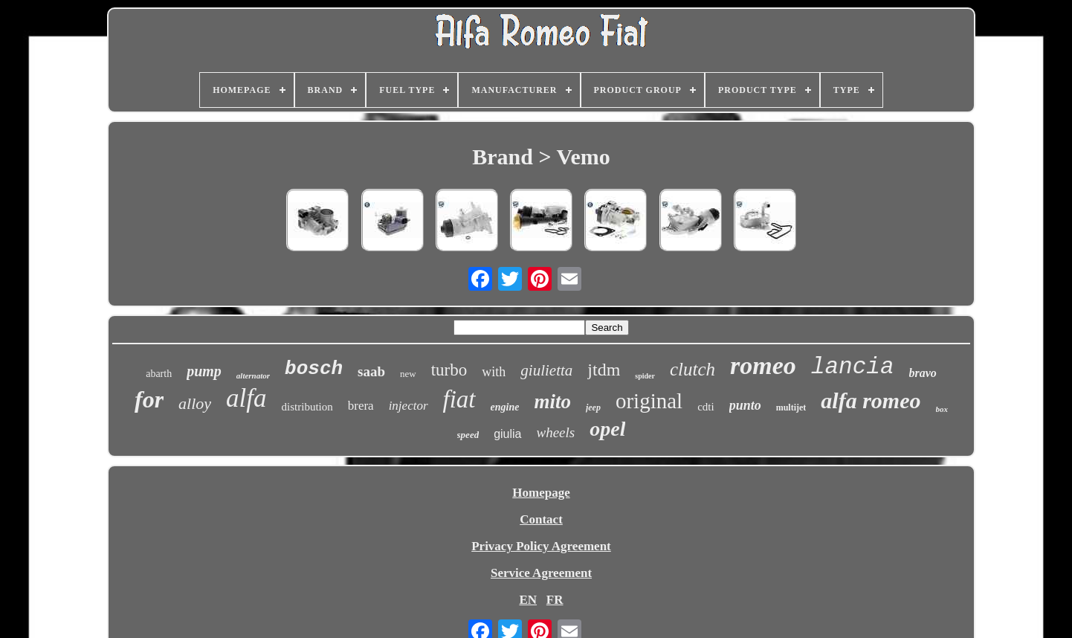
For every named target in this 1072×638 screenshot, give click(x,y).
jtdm (603, 369)
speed (468, 434)
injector (408, 406)
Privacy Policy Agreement (541, 546)
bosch (314, 369)
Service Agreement (541, 573)
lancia (852, 367)
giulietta (546, 370)
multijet (791, 407)
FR (555, 600)
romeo (763, 365)
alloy (194, 403)
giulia (507, 434)
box (942, 409)
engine (505, 407)
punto (745, 405)
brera (361, 406)
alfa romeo (870, 400)
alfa (246, 398)
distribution (307, 407)
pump (204, 371)
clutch (692, 369)
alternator (253, 375)
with (494, 371)
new (408, 373)
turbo (449, 370)
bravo (923, 373)
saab (371, 371)
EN (528, 600)
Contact (541, 519)
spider (645, 376)
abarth (159, 373)
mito (552, 401)
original (649, 401)
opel (607, 428)
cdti (705, 407)
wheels (556, 432)
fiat (459, 399)
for (149, 399)
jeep (593, 407)
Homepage (540, 493)
